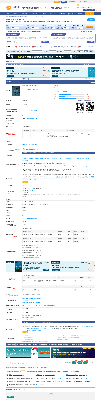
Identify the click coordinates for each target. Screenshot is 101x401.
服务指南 (24, 13)
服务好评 (29, 179)
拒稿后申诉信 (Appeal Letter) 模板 (76, 378)
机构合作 (64, 1)
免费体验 (45, 42)
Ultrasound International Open (29, 85)
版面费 (7, 319)
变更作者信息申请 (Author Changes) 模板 (48, 378)
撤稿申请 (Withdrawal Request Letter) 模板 (19, 381)
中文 (70, 1)
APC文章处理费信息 (14, 319)
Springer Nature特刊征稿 (86, 46)
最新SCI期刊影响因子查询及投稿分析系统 (18, 16)
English (77, 1)
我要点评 (10, 396)
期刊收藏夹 (91, 19)
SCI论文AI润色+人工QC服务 (41, 46)
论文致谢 (34, 179)
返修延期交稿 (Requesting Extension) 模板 (19, 378)
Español (93, 1)
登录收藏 (93, 82)
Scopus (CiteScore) (27, 300)
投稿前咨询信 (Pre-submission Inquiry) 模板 (79, 381)
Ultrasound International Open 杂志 (35, 16)
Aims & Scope (30, 196)
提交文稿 (89, 13)
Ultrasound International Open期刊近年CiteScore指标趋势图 (71, 335)
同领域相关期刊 (25, 335)
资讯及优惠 (61, 13)
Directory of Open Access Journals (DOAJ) (32, 302)
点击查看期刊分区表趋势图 (28, 275)
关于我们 (15, 13)
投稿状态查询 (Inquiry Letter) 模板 (76, 375)
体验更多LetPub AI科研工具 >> (87, 31)
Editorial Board (49, 196)
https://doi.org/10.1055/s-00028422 (30, 144)
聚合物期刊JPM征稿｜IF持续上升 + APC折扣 (64, 46)
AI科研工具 (34, 13)
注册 (92, 9)
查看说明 (32, 190)
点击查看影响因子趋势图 (32, 110)
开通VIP (38, 152)
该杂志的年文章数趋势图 (27, 339)
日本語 (85, 1)
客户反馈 (43, 13)
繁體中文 (73, 1)
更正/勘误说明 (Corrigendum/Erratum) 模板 (49, 381)
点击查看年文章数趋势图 (31, 218)
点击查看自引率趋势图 (32, 118)
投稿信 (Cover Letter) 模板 (15, 375)
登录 (86, 9)
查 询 (86, 51)
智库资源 (52, 13)
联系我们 (80, 13)
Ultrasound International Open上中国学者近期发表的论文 (35, 341)
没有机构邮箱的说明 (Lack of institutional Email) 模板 (22, 384)
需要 (29, 188)
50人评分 (56, 91)
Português (89, 1)
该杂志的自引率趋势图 (27, 337)
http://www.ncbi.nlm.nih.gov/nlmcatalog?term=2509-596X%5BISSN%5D (39, 305)
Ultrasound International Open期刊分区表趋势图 (68, 337)
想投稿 (74, 362)
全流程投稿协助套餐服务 (23, 46)
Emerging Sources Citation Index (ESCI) (31, 298)
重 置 (91, 51)
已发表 (86, 362)
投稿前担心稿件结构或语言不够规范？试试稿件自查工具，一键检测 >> (26, 367)
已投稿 (80, 362)
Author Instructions (40, 196)
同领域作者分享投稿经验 (62, 339)
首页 (8, 13)
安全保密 (71, 14)
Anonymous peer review (60, 196)
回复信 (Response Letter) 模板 (45, 375)
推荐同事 (57, 1)
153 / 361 (83, 136)
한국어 (81, 1)
